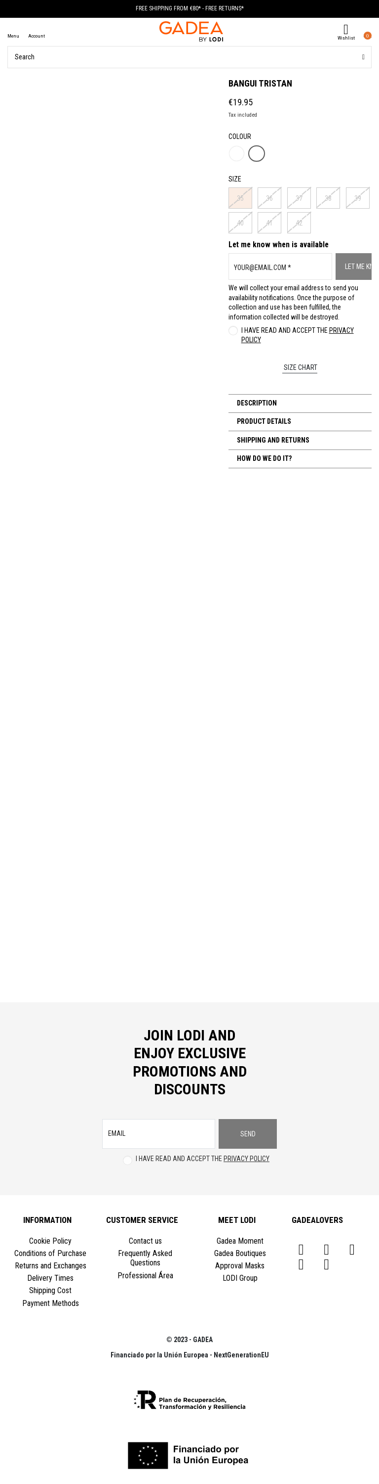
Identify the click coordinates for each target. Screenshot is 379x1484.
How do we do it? (263, 458)
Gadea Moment (240, 1241)
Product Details (263, 421)
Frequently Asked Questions (145, 1258)
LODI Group (240, 1278)
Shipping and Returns (272, 440)
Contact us (145, 1241)
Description (256, 403)
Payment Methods (50, 1303)
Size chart (299, 367)
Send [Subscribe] (248, 1134)
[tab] (300, 403)
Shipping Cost (50, 1290)
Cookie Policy (50, 1241)
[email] (158, 1134)
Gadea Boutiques (240, 1253)
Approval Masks (240, 1265)
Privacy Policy (246, 1159)
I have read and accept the (297, 335)
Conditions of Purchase (50, 1253)
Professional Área (145, 1275)
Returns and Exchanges (50, 1265)
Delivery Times (50, 1278)
